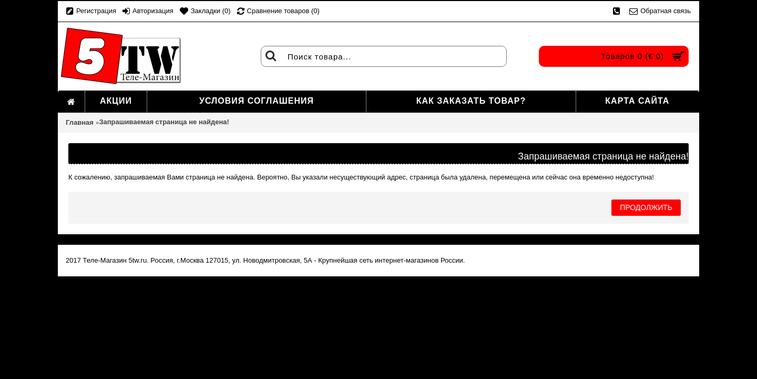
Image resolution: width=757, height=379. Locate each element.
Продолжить (646, 207)
